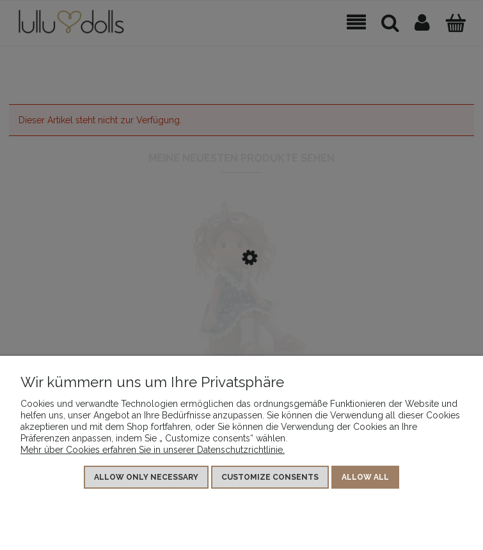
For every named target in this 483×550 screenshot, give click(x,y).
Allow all (365, 477)
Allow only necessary (146, 477)
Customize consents (270, 477)
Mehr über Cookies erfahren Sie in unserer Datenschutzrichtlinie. (152, 450)
